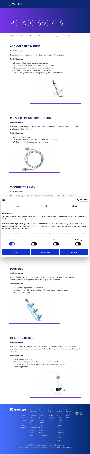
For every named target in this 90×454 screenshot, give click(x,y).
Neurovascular (33, 430)
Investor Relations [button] (59, 410)
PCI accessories (73, 36)
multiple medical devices (39, 279)
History (22, 414)
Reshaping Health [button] (50, 410)
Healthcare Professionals (21, 36)
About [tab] (74, 206)
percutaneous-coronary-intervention (54, 36)
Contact (23, 425)
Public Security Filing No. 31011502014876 (54, 445)
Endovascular (33, 429)
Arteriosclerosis (43, 435)
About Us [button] (22, 410)
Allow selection (44, 252)
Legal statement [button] (68, 410)
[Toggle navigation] (78, 4)
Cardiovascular (36, 36)
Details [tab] (45, 206)
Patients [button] (41, 410)
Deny (16, 252)
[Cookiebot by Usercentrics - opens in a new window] (79, 200)
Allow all (74, 252)
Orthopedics (33, 415)
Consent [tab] (15, 206)
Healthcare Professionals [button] (32, 410)
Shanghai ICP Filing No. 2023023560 (34, 445)
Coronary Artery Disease (41, 414)
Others (31, 435)
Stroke (40, 424)
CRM (31, 417)
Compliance (23, 427)
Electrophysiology (34, 427)
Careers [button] (77, 410)
